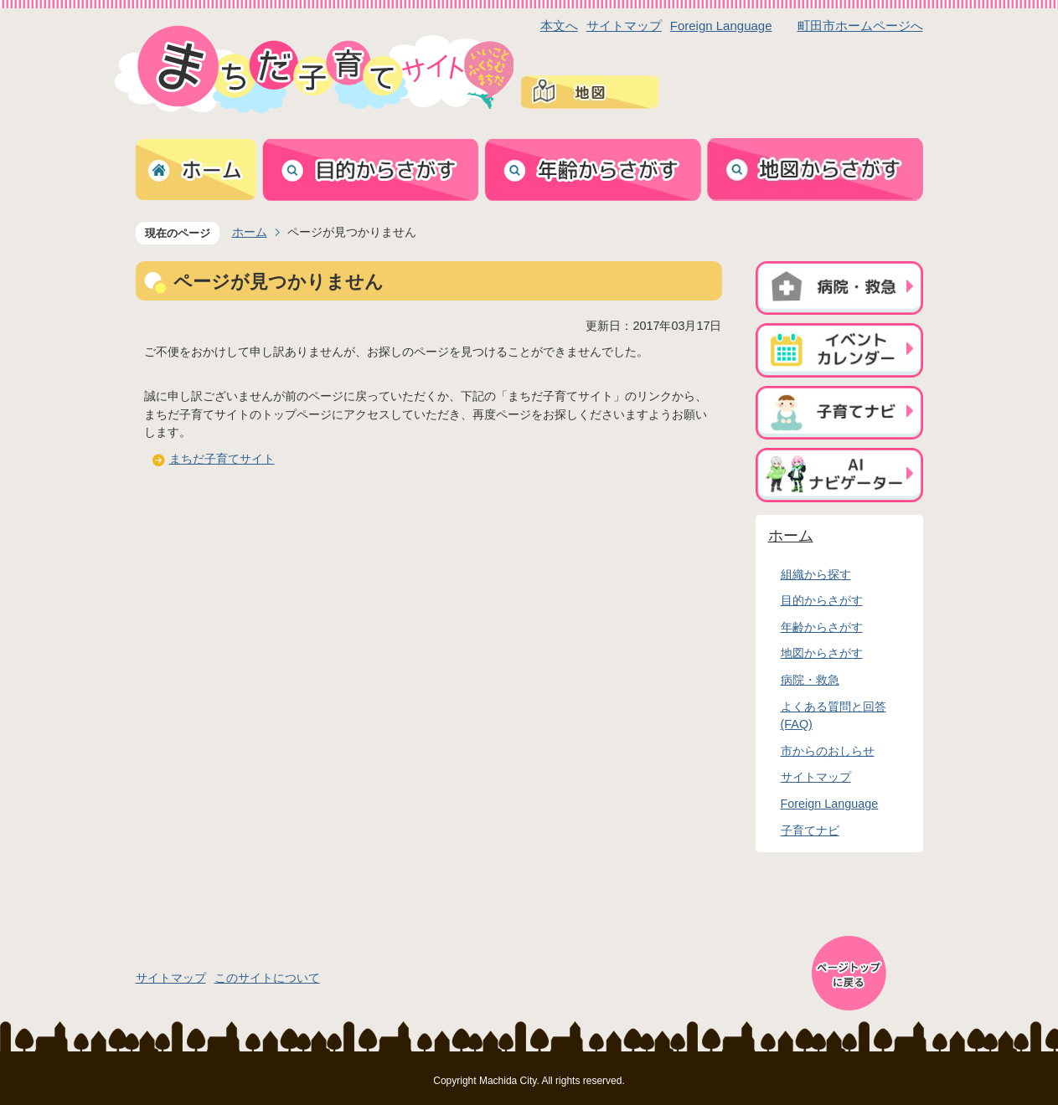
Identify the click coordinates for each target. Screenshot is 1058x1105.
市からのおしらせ (828, 751)
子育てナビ (810, 830)
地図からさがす (822, 653)
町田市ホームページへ (860, 25)
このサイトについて (267, 977)
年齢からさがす (822, 627)
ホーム (249, 232)
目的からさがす (822, 600)
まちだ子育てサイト (222, 458)
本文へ (559, 25)
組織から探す (816, 574)
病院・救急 (810, 679)
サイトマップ (624, 25)
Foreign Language (721, 25)
